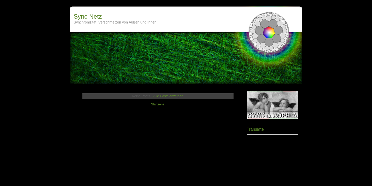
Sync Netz (88, 16)
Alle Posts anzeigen (168, 96)
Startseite (157, 104)
